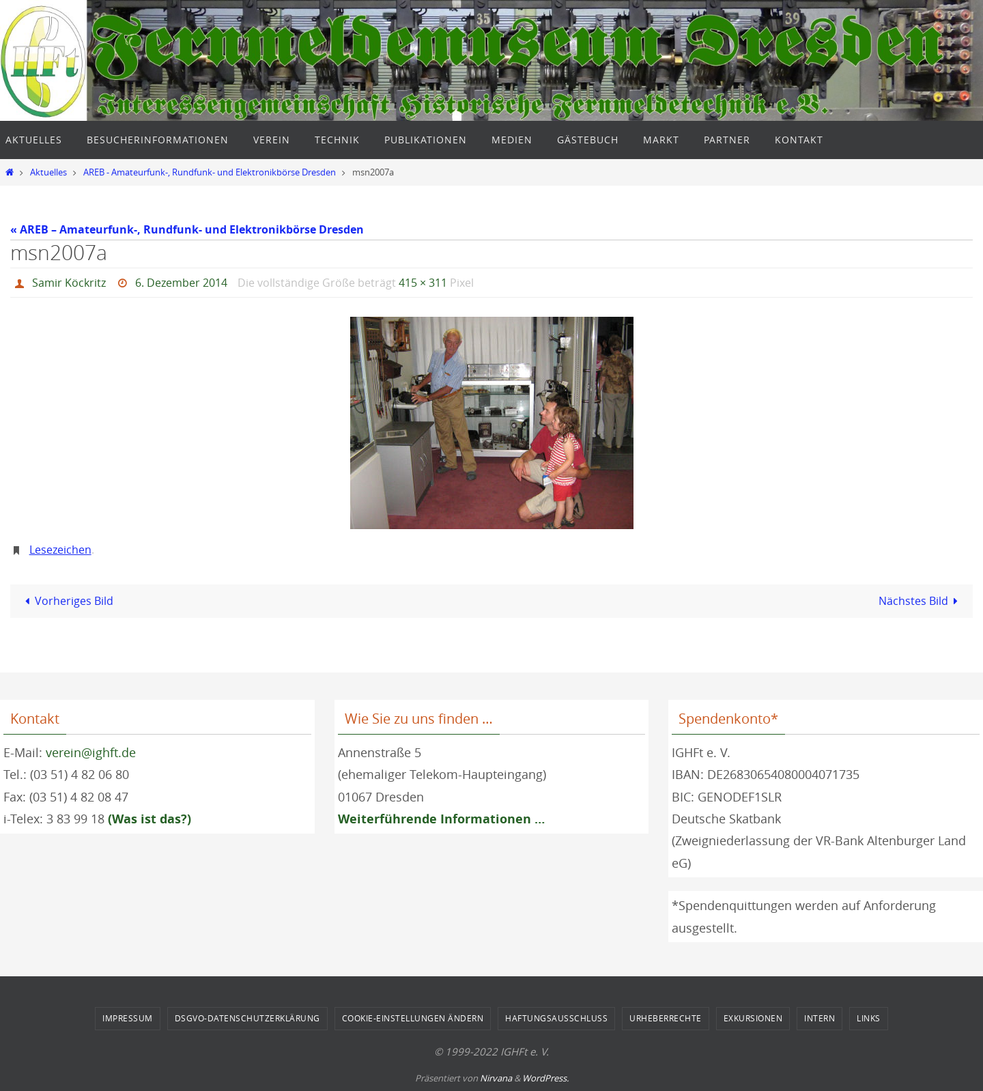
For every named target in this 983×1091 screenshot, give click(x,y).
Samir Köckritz (69, 282)
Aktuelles (48, 172)
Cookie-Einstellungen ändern (413, 1017)
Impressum (127, 1017)
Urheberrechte (665, 1017)
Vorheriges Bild (66, 600)
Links (869, 1017)
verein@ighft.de (91, 752)
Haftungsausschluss (556, 1017)
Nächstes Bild (921, 600)
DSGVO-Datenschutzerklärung (247, 1017)
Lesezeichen (60, 549)
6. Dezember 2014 (181, 282)
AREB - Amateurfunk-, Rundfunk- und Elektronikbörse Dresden (209, 172)
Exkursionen (753, 1017)
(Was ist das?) (149, 818)
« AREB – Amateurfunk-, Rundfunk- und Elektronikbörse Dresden (187, 229)
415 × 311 (423, 282)
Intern (819, 1017)
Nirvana (496, 1078)
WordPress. (545, 1078)
